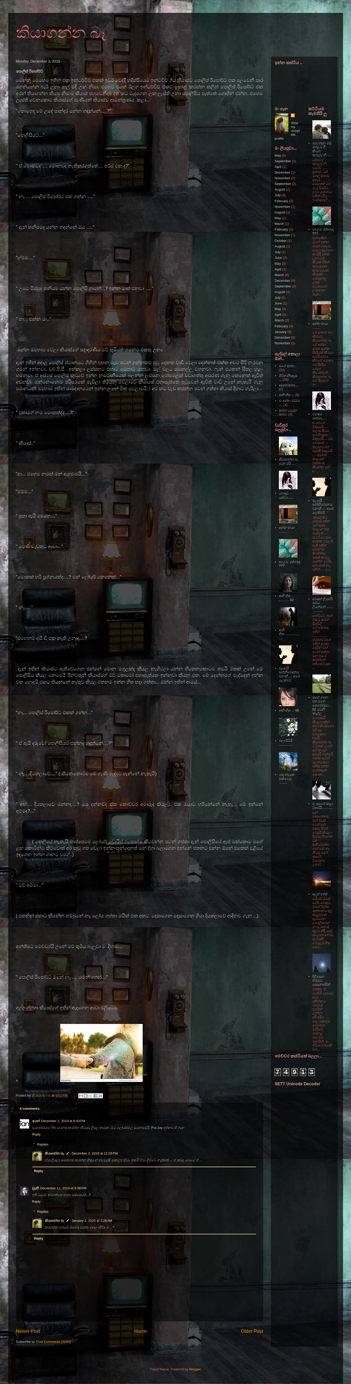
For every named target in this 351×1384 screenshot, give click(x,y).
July (278, 195)
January (281, 332)
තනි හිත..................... (289, 634)
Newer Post (28, 1331)
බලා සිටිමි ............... (286, 743)
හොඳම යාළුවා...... (286, 495)
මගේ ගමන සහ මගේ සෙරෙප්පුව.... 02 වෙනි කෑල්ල (322, 705)
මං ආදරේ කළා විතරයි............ (322, 806)
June (278, 258)
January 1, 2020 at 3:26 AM (92, 1221)
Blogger (195, 1369)
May (278, 155)
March (279, 224)
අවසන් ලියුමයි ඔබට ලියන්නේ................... (322, 605)
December (282, 172)
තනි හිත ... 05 (289, 710)
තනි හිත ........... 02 (286, 598)
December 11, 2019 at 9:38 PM (63, 1188)
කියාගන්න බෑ (61, 32)
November (282, 178)
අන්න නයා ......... (287, 530)
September (283, 161)
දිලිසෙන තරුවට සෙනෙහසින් (321, 980)
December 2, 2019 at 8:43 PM (63, 1121)
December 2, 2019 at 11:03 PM (95, 1153)
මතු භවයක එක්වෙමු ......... (287, 778)
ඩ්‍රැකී (35, 1188)
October (281, 241)
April (278, 167)
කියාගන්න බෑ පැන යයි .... (288, 461)
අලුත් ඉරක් (320, 894)
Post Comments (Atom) (53, 1342)
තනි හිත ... (286, 395)
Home (140, 1331)
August (280, 189)
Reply (36, 1134)
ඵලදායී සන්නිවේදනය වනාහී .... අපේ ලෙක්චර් (289, 674)
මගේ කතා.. (287, 366)
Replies (42, 1144)
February (281, 201)
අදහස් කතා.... (289, 385)
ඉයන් (36, 1121)
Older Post (252, 1331)
